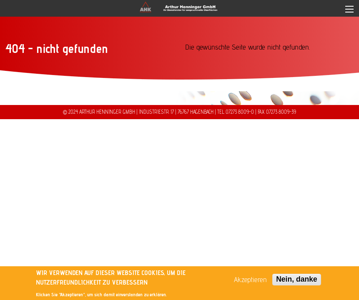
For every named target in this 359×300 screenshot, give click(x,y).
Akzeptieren (250, 279)
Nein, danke (296, 279)
